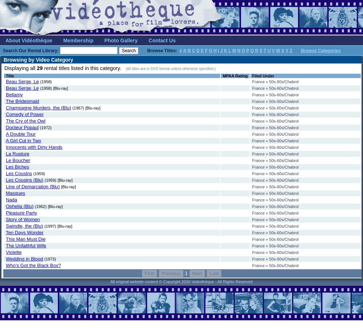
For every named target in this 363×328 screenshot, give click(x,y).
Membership (78, 40)
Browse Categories (321, 50)
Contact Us (162, 40)
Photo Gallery (121, 40)
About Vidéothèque (28, 40)
